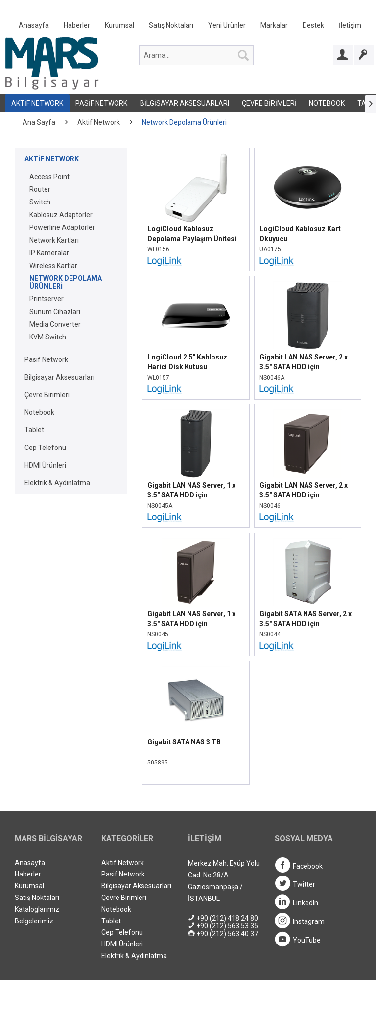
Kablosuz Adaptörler (61, 215)
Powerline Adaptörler (62, 227)
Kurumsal (119, 25)
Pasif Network (101, 103)
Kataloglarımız (37, 909)
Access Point (49, 176)
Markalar (274, 25)
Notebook (327, 103)
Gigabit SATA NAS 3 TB (184, 742)
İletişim (350, 25)
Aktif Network (37, 103)
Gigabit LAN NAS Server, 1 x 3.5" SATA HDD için (191, 490)
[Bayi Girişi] (342, 55)
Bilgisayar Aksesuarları (184, 103)
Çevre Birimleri (269, 103)
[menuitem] (190, 28)
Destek (313, 25)
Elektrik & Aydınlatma (57, 483)
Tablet (34, 430)
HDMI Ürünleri (45, 465)
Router (39, 189)
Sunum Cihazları (54, 311)
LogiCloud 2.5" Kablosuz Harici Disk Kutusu (187, 362)
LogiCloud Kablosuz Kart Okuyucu (300, 234)
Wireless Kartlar (53, 266)
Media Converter (55, 324)
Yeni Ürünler (227, 25)
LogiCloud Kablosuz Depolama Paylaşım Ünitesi (191, 234)
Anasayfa (34, 25)
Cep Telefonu (45, 447)
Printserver (46, 299)
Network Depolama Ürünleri (65, 282)
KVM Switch (47, 337)
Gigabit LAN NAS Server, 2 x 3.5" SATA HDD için (303, 362)
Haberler (77, 25)
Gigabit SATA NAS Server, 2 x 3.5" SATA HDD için (305, 619)
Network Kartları (54, 240)
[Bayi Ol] (364, 55)
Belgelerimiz (34, 921)
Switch (39, 202)
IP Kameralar (49, 253)
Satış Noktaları (171, 25)
